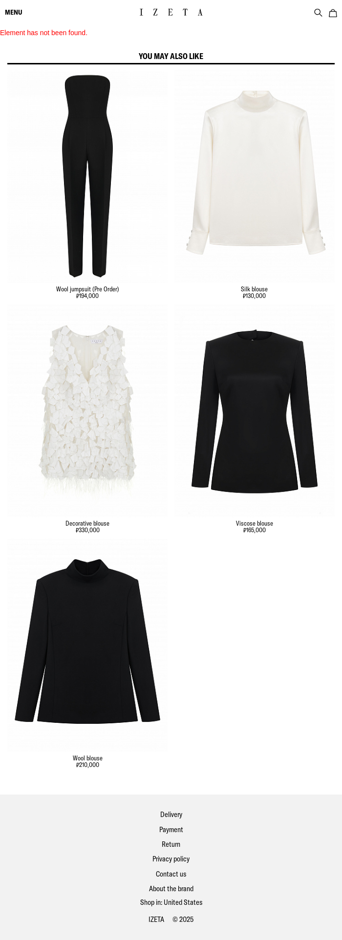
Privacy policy (171, 858)
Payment (171, 829)
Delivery (171, 814)
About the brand (171, 888)
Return (171, 844)
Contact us (171, 874)
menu (13, 12)
